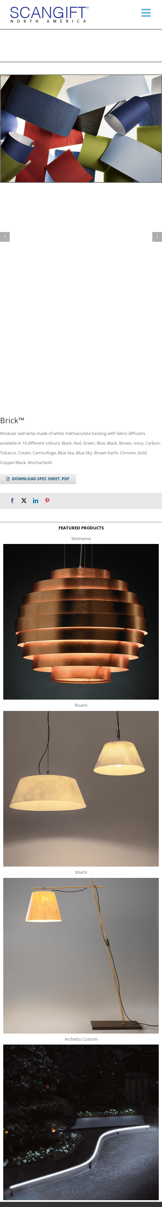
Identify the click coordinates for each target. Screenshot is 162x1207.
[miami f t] (81, 880)
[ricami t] (81, 713)
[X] (24, 501)
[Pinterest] (47, 501)
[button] (5, 237)
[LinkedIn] (35, 501)
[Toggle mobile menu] (146, 12)
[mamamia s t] (81, 546)
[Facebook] (12, 501)
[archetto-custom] (81, 1046)
